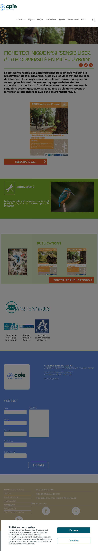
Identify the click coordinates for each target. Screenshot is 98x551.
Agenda (62, 20)
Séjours (31, 20)
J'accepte (73, 530)
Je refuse (73, 540)
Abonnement (73, 20)
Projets (40, 20)
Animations (20, 20)
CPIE (83, 20)
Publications (51, 20)
